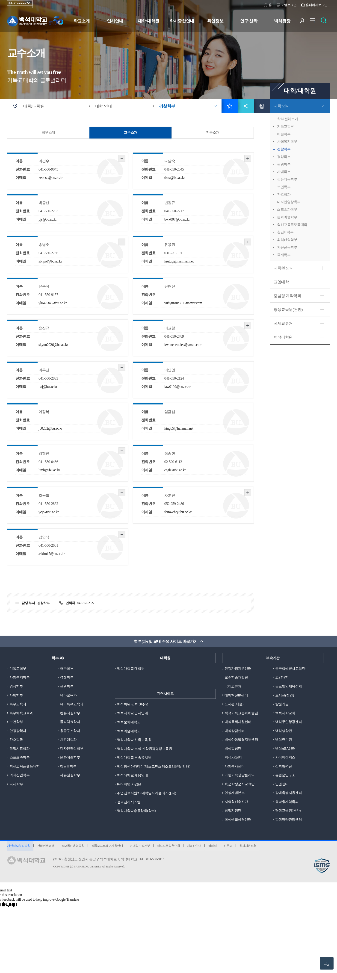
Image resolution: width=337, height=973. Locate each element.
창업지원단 (233, 811)
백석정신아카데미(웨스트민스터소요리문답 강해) (153, 767)
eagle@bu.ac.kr (175, 470)
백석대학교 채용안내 (132, 776)
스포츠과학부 (287, 209)
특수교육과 (17, 704)
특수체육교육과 (21, 713)
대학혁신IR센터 (236, 695)
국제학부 (283, 255)
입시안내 (115, 21)
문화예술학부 (287, 217)
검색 (325, 22)
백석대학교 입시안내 (132, 713)
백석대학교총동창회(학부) (136, 811)
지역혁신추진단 (236, 802)
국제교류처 (283, 323)
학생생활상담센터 (238, 820)
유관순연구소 (285, 776)
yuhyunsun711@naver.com (183, 303)
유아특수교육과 (71, 704)
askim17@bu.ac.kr (51, 554)
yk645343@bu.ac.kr (52, 303)
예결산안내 (196, 847)
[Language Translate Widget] (20, 3)
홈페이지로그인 (317, 5)
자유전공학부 (287, 247)
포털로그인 (289, 5)
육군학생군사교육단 (240, 785)
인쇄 (262, 106)
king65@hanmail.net (178, 428)
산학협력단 (283, 767)
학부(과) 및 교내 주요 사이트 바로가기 (166, 641)
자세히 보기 (121, 158)
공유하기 (246, 106)
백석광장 (282, 21)
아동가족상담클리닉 (240, 776)
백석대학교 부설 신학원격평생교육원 (144, 749)
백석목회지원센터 (238, 722)
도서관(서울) (234, 704)
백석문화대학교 (129, 722)
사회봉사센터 (235, 767)
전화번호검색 (46, 847)
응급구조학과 (70, 731)
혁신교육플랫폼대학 (292, 225)
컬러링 (214, 847)
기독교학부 (285, 126)
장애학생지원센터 (288, 794)
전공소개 (212, 132)
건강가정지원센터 (238, 668)
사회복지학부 (287, 141)
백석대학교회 (285, 713)
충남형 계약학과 (287, 296)
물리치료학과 (70, 722)
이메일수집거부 (141, 847)
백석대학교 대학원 (131, 668)
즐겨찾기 (230, 106)
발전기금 (282, 704)
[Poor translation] (11, 906)
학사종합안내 (182, 21)
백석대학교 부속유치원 (134, 758)
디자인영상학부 (289, 202)
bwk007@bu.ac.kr (177, 219)
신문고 (230, 847)
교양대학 (281, 282)
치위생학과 (68, 740)
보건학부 (283, 187)
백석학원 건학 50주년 (133, 704)
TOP (326, 965)
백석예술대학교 (129, 731)
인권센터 (282, 785)
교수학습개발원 (236, 677)
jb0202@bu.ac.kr (50, 428)
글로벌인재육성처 (288, 686)
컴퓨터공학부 (287, 179)
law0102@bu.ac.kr (177, 387)
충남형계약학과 (287, 802)
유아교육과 (68, 695)
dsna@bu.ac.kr (174, 178)
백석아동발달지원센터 (241, 740)
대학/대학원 (148, 21)
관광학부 (283, 164)
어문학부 (283, 134)
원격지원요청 (250, 847)
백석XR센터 (233, 758)
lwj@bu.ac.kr (47, 387)
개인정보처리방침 (18, 847)
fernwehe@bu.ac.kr (178, 512)
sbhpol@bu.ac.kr (50, 261)
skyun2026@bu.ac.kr (53, 345)
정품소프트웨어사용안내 (108, 847)
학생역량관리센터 (288, 820)
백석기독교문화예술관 (241, 713)
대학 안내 (282, 106)
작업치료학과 (19, 749)
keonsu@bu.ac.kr (50, 178)
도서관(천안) (284, 695)
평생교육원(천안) (288, 309)
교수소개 (130, 132)
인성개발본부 (235, 794)
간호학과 (283, 194)
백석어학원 (283, 337)
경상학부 (283, 157)
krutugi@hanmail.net (179, 261)
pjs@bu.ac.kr (47, 219)
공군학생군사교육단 (290, 668)
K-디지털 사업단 (129, 785)
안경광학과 (17, 731)
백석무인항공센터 (288, 722)
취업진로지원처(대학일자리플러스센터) (146, 794)
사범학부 (283, 172)
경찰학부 (283, 149)
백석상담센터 (235, 731)
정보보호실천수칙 (169, 847)
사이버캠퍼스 (285, 758)
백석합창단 (233, 749)
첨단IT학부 (285, 232)
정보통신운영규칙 (73, 847)
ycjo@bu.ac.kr (48, 512)
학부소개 (48, 132)
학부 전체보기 (287, 119)
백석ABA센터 (285, 749)
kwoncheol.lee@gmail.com (183, 345)
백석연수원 (283, 740)
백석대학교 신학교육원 (134, 740)
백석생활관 (283, 731)
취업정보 (215, 21)
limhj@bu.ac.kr (49, 470)
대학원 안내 (283, 268)
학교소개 (82, 21)
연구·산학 (248, 21)
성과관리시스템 (129, 802)
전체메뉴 (315, 22)
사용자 (305, 22)
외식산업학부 (287, 240)
